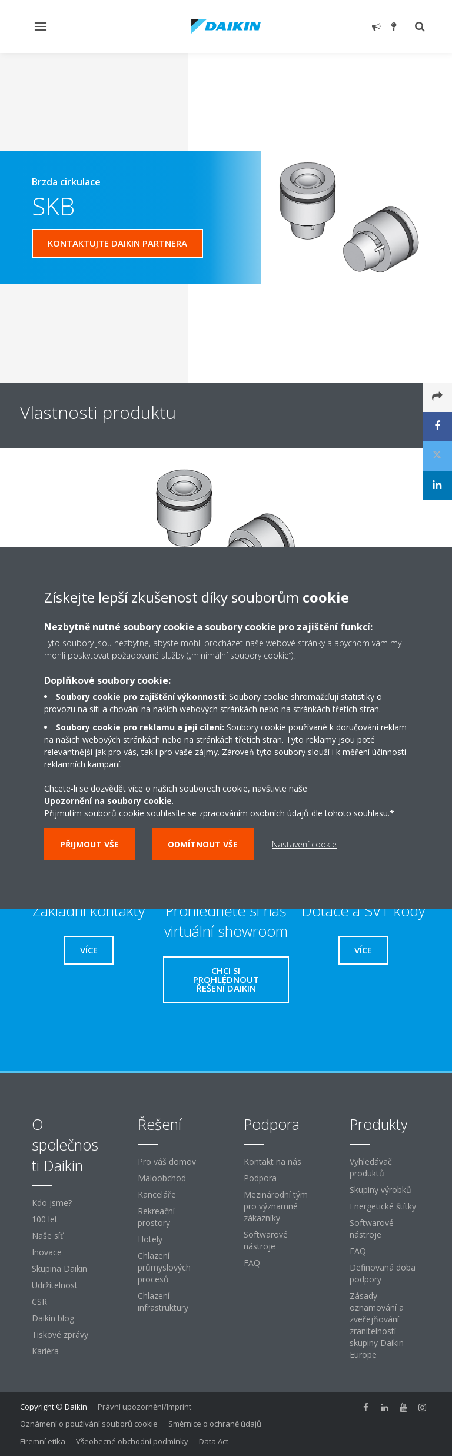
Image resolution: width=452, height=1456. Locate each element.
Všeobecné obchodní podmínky (132, 1441)
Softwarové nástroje (266, 1240)
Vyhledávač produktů (371, 1167)
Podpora (260, 1178)
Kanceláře (157, 1194)
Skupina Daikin (59, 1268)
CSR (39, 1301)
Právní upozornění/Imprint (144, 1406)
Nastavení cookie (304, 844)
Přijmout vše (89, 844)
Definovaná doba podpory (383, 1273)
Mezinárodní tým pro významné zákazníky (276, 1206)
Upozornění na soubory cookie (108, 800)
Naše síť (47, 1235)
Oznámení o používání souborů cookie (89, 1423)
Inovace (47, 1252)
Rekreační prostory (156, 1216)
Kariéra (45, 1351)
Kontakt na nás (272, 1161)
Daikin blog (53, 1318)
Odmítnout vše (203, 844)
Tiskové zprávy (60, 1334)
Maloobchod (162, 1178)
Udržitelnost (55, 1285)
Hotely (150, 1239)
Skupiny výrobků (380, 1189)
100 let (45, 1219)
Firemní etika (42, 1441)
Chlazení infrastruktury (163, 1301)
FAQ (252, 1262)
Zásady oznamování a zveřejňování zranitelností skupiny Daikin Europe (377, 1325)
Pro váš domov (167, 1161)
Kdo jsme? (52, 1202)
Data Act (213, 1441)
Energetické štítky (383, 1206)
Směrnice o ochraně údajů (214, 1423)
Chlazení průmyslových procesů (164, 1267)
